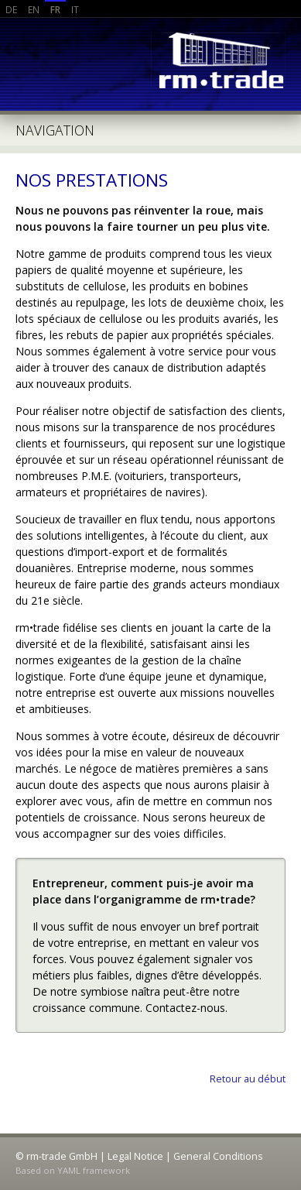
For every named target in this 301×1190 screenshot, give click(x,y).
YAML (68, 1170)
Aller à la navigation (150, 131)
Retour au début (248, 1078)
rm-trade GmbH (216, 62)
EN (33, 9)
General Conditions (218, 1156)
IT (75, 9)
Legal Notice (135, 1156)
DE (11, 9)
